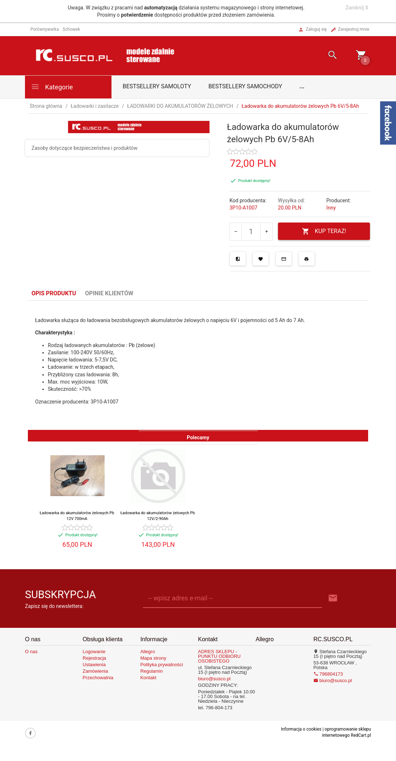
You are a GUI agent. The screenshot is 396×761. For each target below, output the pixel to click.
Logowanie (94, 651)
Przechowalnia (98, 677)
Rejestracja (94, 658)
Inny (331, 208)
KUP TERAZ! (324, 231)
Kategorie (52, 86)
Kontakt (148, 677)
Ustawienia (94, 664)
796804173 (328, 674)
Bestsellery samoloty (157, 86)
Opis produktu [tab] (53, 293)
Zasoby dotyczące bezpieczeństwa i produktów (84, 148)
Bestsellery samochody (245, 86)
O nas (31, 651)
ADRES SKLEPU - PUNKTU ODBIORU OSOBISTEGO (219, 656)
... (301, 86)
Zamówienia (95, 671)
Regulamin (151, 671)
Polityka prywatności (161, 664)
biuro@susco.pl (214, 678)
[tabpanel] (198, 365)
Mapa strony (153, 658)
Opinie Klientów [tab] (109, 293)
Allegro (147, 651)
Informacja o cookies (301, 729)
